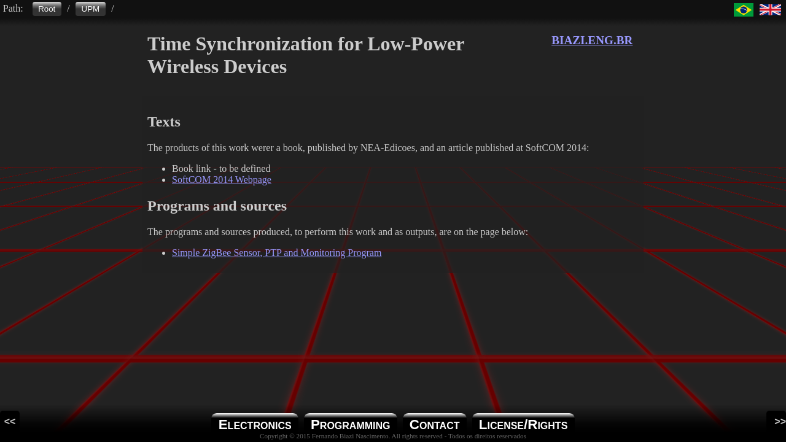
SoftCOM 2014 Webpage (221, 179)
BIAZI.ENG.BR (591, 40)
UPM (91, 9)
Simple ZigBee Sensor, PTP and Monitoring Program (276, 252)
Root (46, 9)
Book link (191, 168)
